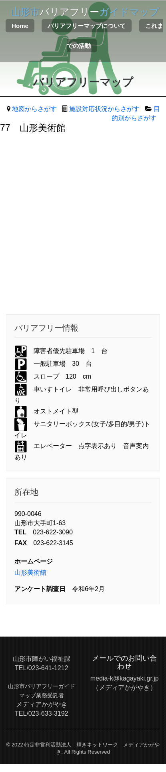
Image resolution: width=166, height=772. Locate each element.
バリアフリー (85, 11)
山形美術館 (30, 572)
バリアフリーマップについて (87, 25)
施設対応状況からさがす (104, 108)
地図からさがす (34, 108)
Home (20, 25)
